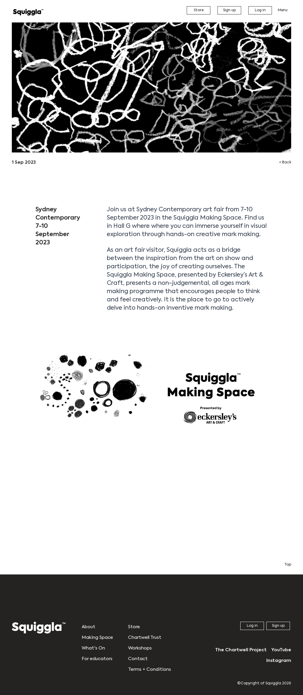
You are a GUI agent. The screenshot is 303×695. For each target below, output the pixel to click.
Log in (260, 10)
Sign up (229, 10)
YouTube (281, 650)
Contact (138, 659)
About (88, 627)
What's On (93, 648)
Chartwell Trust (144, 637)
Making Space (97, 637)
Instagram (278, 660)
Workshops (140, 648)
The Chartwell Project (241, 650)
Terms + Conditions (149, 669)
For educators (97, 659)
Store (199, 10)
